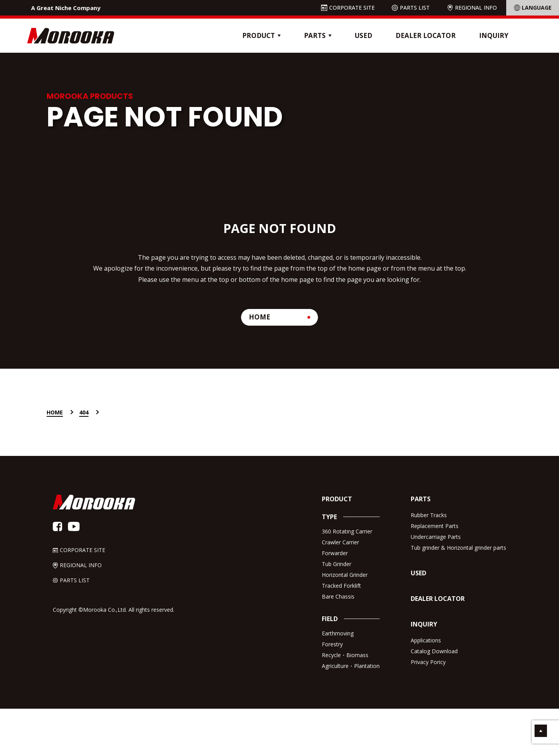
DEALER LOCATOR (426, 35)
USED (363, 35)
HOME (259, 316)
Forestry (332, 644)
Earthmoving (338, 633)
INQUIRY (494, 35)
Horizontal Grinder (345, 574)
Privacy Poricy (428, 662)
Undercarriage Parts (436, 536)
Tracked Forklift (341, 585)
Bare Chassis (338, 596)
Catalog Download (434, 651)
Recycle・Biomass (345, 655)
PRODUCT (337, 499)
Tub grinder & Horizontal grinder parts (458, 547)
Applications (426, 640)
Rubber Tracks (429, 515)
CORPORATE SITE (352, 7)
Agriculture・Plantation (351, 666)
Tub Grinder (336, 564)
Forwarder (335, 553)
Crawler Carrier (340, 542)
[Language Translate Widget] (532, 8)
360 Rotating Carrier (347, 531)
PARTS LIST (415, 7)
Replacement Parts (434, 526)
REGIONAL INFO (476, 7)
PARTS (421, 499)
